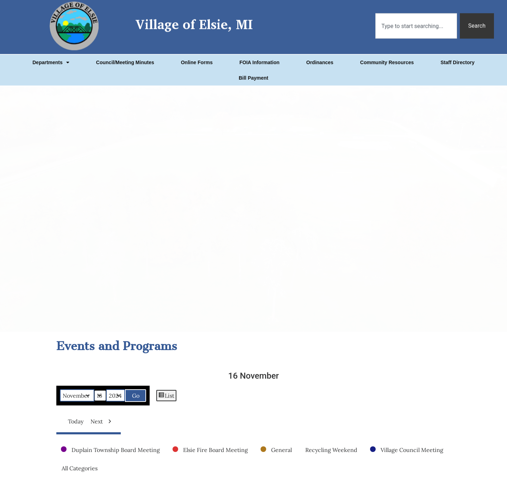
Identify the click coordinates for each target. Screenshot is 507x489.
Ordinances (319, 56)
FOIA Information (259, 56)
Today (72, 421)
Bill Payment (253, 71)
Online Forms (197, 56)
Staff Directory (457, 56)
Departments (50, 56)
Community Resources (387, 56)
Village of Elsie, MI (194, 14)
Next (102, 421)
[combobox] (416, 16)
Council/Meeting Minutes (125, 56)
